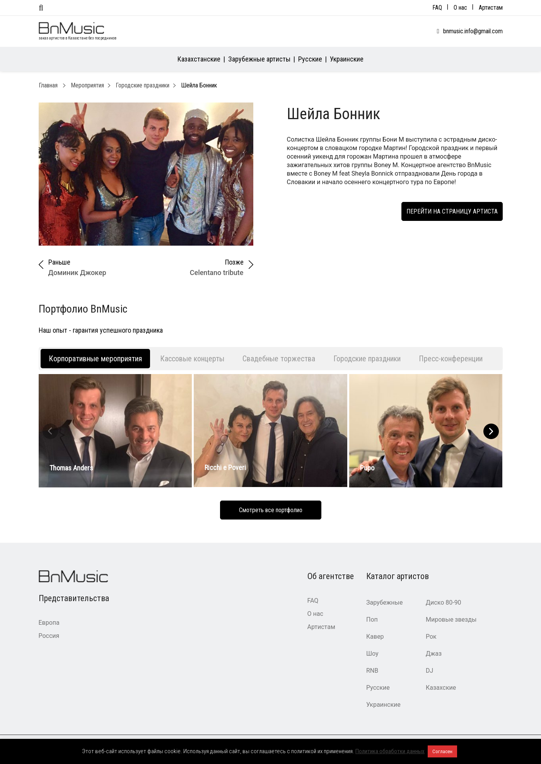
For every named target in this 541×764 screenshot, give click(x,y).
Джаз (434, 653)
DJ (429, 670)
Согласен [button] (442, 751)
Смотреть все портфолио (270, 510)
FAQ (437, 7)
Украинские (347, 59)
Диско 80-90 (443, 602)
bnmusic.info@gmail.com (473, 31)
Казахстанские (198, 59)
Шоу (372, 653)
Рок (431, 636)
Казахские (441, 687)
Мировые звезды (451, 619)
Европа (49, 622)
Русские (310, 59)
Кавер (375, 636)
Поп (372, 619)
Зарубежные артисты (259, 59)
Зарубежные (384, 602)
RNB (372, 670)
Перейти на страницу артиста (452, 211)
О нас (460, 7)
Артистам (491, 7)
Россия (49, 635)
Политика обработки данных (390, 751)
